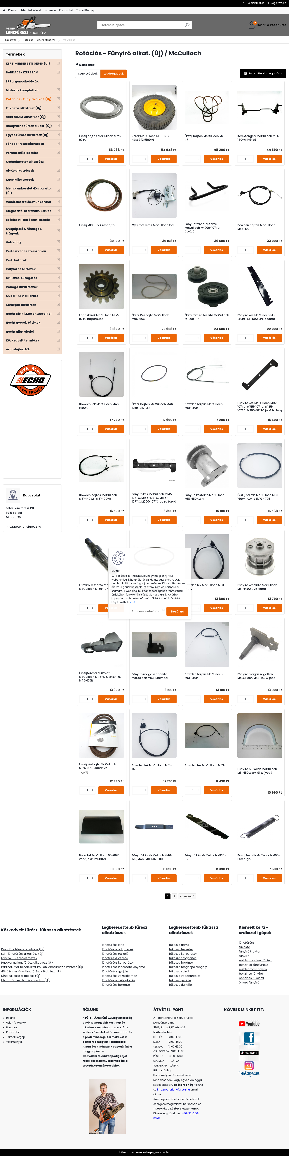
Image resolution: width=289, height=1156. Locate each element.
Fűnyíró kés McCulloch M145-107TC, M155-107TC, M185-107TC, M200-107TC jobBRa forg (259, 406)
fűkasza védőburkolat (185, 976)
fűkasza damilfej (180, 985)
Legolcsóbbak (88, 73)
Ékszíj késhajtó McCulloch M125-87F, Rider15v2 (97, 766)
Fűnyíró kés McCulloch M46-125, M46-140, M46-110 (152, 857)
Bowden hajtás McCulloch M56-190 (256, 227)
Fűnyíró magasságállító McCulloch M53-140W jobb (256, 676)
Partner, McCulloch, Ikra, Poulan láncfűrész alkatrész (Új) (42, 967)
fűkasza (244, 947)
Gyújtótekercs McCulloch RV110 (154, 225)
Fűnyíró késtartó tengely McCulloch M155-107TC (96, 587)
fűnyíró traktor (250, 951)
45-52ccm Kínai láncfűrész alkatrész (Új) (31, 971)
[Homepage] (4, 10)
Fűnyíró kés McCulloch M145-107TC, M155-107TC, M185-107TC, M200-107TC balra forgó (154, 497)
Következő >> (187, 896)
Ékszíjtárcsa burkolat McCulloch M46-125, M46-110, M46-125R (100, 676)
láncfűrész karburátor (118, 962)
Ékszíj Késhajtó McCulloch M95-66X (150, 317)
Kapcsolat (66, 10)
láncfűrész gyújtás (115, 971)
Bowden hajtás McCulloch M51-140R (204, 406)
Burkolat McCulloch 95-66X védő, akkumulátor (99, 857)
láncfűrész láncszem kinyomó (123, 967)
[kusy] (87, 159)
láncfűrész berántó (116, 985)
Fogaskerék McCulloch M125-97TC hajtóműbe (100, 317)
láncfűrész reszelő (115, 954)
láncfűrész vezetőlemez (119, 976)
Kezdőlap (11, 40)
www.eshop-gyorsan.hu (153, 1152)
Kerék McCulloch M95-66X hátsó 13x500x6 (150, 138)
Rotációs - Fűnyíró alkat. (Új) (40, 40)
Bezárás (177, 611)
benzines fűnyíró (251, 974)
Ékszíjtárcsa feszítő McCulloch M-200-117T (207, 317)
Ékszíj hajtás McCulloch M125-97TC (100, 138)
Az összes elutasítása (146, 611)
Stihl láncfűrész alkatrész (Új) (22, 954)
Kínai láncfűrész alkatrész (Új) (22, 949)
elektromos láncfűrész (255, 960)
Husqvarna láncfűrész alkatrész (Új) (27, 962)
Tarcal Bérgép (85, 10)
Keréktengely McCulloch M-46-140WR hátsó (259, 138)
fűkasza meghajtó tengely (188, 967)
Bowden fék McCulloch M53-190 (205, 767)
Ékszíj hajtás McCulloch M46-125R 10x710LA (153, 406)
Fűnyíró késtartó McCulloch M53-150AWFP (204, 497)
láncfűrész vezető (115, 958)
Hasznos (50, 10)
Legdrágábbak (114, 73)
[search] (187, 26)
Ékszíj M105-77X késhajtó (96, 225)
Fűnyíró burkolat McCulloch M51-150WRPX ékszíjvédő (257, 771)
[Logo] (28, 25)
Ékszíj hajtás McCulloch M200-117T (207, 138)
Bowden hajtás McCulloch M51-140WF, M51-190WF (98, 497)
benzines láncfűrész (253, 965)
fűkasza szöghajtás (182, 958)
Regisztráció (278, 3)
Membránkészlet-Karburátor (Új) (25, 980)
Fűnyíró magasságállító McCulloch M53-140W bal (150, 676)
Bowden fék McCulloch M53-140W (205, 587)
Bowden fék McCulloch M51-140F (152, 767)
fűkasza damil (179, 945)
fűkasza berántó (181, 962)
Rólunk (12, 10)
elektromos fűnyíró (253, 969)
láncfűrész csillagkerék (118, 980)
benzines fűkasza (251, 978)
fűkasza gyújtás (180, 980)
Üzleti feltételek (31, 10)
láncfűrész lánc (113, 945)
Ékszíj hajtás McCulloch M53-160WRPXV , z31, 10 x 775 (258, 497)
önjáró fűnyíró (249, 982)
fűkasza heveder (181, 949)
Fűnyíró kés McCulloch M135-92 (205, 857)
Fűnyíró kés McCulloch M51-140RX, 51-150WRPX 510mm (257, 317)
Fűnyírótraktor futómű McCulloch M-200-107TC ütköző (202, 227)
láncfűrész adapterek (117, 949)
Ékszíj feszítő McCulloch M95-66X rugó (258, 857)
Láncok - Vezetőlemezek (19, 958)
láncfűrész (246, 943)
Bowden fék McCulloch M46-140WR (99, 406)
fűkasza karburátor (183, 954)
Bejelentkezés (255, 3)
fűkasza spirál (179, 971)
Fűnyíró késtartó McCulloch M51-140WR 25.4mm (257, 587)
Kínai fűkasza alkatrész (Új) (20, 976)
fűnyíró (244, 956)
